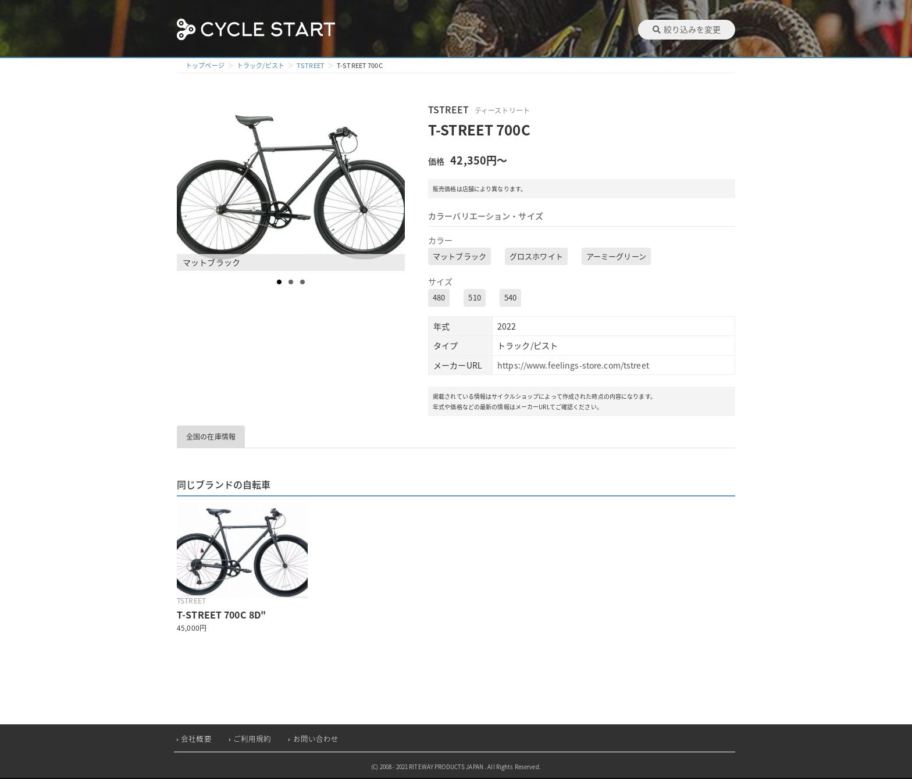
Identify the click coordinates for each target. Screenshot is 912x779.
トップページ (205, 65)
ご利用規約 (252, 738)
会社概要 (196, 738)
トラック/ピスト (260, 65)
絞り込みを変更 (687, 29)
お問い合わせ (316, 738)
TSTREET (311, 65)
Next (395, 186)
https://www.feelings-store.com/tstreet (573, 365)
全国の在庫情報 (211, 436)
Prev (192, 186)
